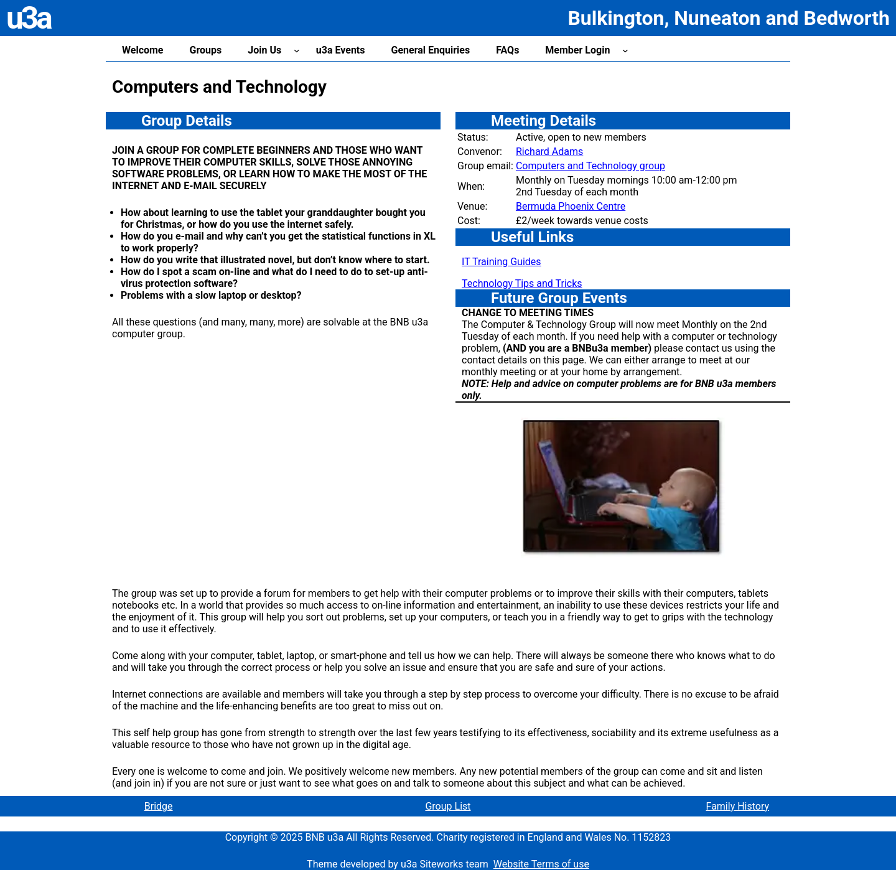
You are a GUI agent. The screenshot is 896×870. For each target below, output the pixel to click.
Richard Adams (549, 151)
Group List (447, 806)
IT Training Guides (501, 262)
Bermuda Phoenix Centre (570, 206)
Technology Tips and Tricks (522, 283)
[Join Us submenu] (297, 50)
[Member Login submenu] (625, 50)
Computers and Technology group (590, 166)
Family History (738, 806)
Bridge (158, 806)
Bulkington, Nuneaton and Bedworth (728, 18)
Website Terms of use (541, 864)
